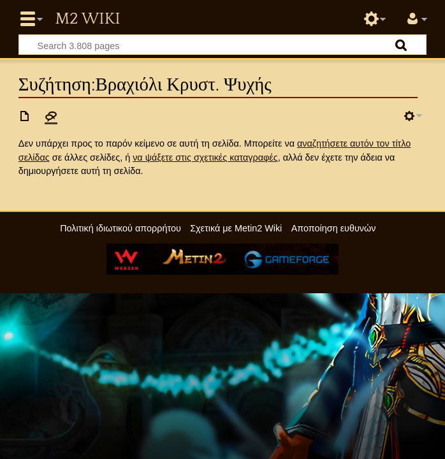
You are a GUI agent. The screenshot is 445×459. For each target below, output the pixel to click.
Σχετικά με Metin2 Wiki (236, 228)
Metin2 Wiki (87, 19)
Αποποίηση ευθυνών (333, 228)
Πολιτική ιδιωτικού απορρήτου (120, 228)
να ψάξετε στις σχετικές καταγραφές (205, 157)
